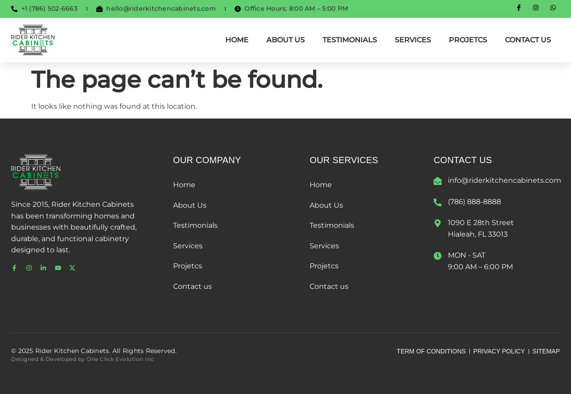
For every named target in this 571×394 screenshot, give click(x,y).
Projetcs (468, 40)
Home (236, 40)
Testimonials (350, 40)
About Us (285, 40)
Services (413, 40)
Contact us (528, 40)
